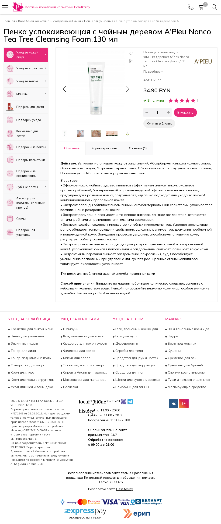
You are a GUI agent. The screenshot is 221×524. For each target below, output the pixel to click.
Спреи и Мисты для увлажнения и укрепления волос (85, 372)
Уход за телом (26, 81)
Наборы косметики (25, 160)
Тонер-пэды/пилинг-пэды (30, 358)
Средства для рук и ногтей (136, 358)
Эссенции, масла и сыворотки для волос (85, 365)
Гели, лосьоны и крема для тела (137, 329)
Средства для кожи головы (84, 343)
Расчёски (70, 387)
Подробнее (153, 71)
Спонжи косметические (186, 372)
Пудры (173, 336)
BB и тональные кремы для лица (190, 329)
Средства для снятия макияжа (33, 329)
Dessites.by (124, 489)
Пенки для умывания (27, 336)
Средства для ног (129, 372)
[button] (127, 89)
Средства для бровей (185, 365)
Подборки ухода (23, 120)
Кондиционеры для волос (83, 336)
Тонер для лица (23, 351)
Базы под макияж (181, 343)
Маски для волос (76, 358)
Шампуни (70, 329)
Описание (71, 148)
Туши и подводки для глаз (188, 380)
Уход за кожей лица (26, 54)
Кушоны (174, 351)
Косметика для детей (22, 133)
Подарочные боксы (26, 147)
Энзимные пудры (24, 343)
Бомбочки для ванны (131, 387)
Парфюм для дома (25, 107)
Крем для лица (22, 372)
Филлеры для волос (78, 351)
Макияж (26, 94)
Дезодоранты (126, 343)
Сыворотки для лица (27, 365)
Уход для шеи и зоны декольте (33, 387)
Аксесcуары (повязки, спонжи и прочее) (25, 202)
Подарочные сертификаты (21, 173)
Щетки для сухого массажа (137, 380)
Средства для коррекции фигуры (137, 365)
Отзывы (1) (138, 148)
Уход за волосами (26, 68)
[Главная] (51, 7)
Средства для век (181, 358)
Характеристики (104, 148)
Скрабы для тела (128, 351)
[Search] (214, 7)
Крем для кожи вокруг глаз (32, 380)
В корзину (185, 112)
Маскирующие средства (186, 387)
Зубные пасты (26, 187)
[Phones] (190, 7)
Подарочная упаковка (20, 232)
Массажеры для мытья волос (85, 380)
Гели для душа (126, 336)
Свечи (16, 219)
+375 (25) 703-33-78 (104, 401)
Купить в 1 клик (159, 123)
